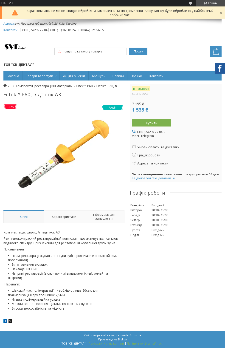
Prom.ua (135, 335)
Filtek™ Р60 (84, 86)
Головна (13, 76)
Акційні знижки (74, 76)
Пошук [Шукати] (138, 51)
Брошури (98, 76)
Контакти (156, 76)
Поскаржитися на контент (106, 343)
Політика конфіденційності (145, 343)
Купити (152, 123)
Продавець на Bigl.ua (112, 339)
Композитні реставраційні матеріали (44, 86)
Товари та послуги (39, 76)
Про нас (136, 76)
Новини (118, 76)
